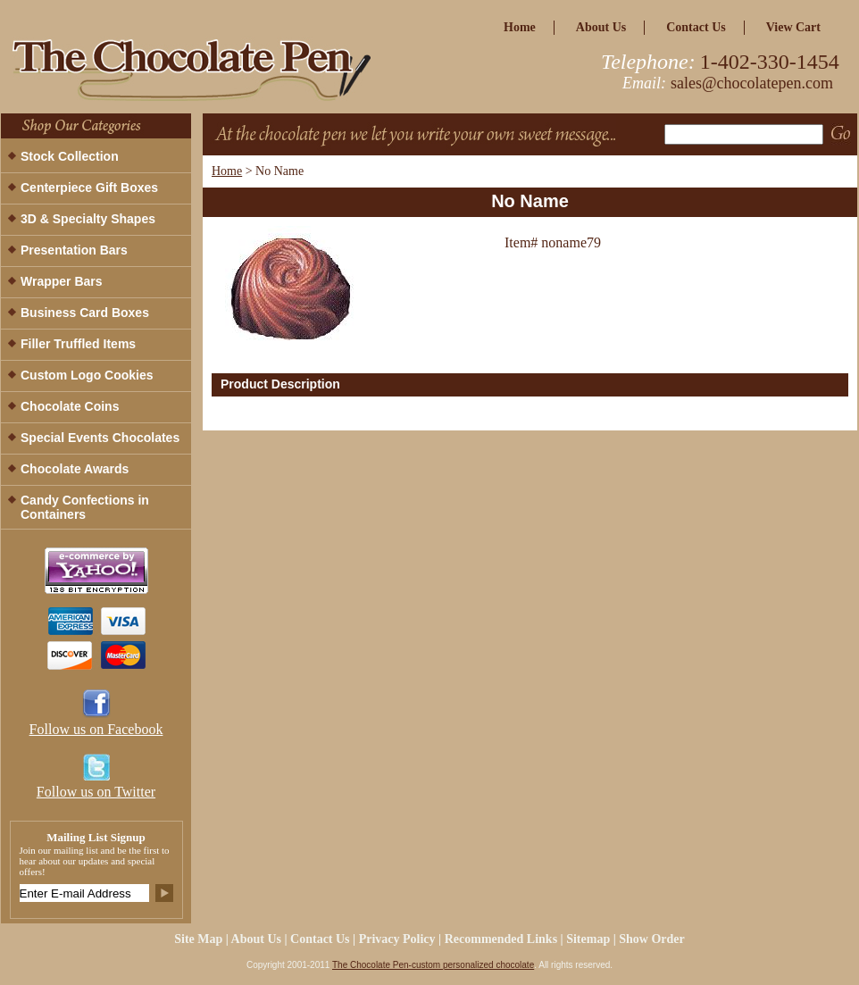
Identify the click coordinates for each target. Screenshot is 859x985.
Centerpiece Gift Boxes (89, 187)
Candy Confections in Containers (85, 507)
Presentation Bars (74, 250)
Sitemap (588, 939)
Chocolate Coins (70, 406)
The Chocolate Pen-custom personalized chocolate (433, 965)
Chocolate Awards (75, 469)
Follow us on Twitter (96, 791)
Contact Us (696, 27)
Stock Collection (70, 156)
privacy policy (397, 939)
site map (198, 939)
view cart (793, 27)
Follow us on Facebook (96, 729)
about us (601, 27)
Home (227, 171)
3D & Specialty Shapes (88, 219)
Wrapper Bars (62, 281)
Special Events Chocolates (100, 437)
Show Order (652, 939)
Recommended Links (501, 939)
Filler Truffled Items (78, 344)
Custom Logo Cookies (87, 375)
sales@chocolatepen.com (752, 83)
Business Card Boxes (85, 312)
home (520, 27)
